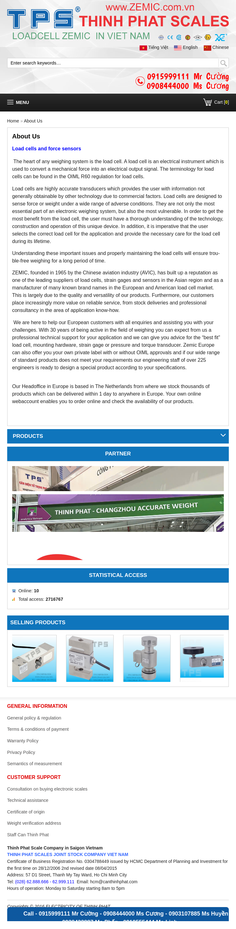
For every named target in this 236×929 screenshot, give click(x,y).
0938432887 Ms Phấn (90, 922)
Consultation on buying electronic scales (47, 788)
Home (13, 120)
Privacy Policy (21, 752)
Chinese (216, 47)
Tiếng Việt (155, 47)
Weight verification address (34, 823)
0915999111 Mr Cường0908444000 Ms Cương (187, 81)
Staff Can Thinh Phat (28, 834)
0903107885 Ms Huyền (198, 914)
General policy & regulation (34, 717)
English (186, 47)
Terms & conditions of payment (38, 729)
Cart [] (221, 102)
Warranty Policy (22, 740)
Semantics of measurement (34, 763)
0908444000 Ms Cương (133, 914)
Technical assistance (28, 800)
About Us (33, 120)
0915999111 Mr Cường (68, 914)
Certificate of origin (26, 811)
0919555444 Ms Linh (150, 922)
